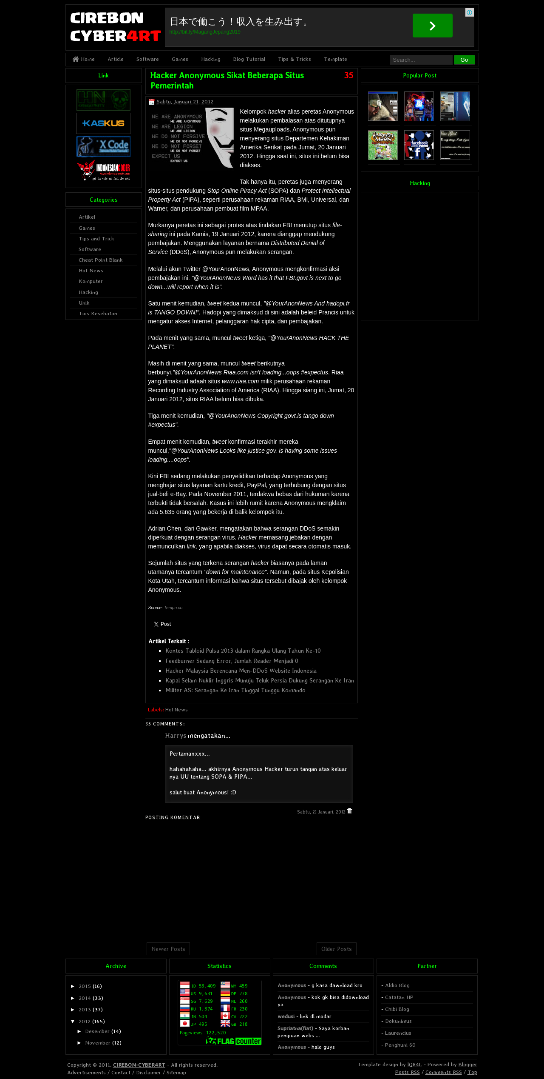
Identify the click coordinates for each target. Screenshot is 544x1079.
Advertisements (86, 1072)
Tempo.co (173, 607)
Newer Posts (168, 948)
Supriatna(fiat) (295, 1028)
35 (348, 75)
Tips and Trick (96, 238)
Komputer (91, 281)
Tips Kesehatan (98, 313)
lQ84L (415, 1064)
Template (335, 59)
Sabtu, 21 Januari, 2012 (322, 812)
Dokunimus (398, 1021)
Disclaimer (148, 1072)
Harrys (175, 735)
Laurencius (398, 1033)
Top (472, 1072)
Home (83, 59)
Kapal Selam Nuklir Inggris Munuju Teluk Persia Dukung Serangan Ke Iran (259, 680)
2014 (85, 998)
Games (180, 59)
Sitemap (176, 1072)
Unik (84, 303)
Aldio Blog (397, 985)
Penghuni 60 (400, 1045)
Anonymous (292, 985)
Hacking (211, 59)
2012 (85, 1021)
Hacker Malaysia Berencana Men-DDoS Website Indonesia (241, 670)
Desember (97, 1031)
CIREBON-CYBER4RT (139, 1065)
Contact (120, 1072)
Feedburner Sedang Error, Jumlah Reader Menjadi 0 (231, 660)
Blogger (468, 1064)
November (97, 1042)
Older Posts (336, 948)
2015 (85, 986)
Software (147, 59)
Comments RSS (443, 1072)
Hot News (176, 710)
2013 (85, 1009)
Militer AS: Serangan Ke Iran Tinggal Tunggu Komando (235, 690)
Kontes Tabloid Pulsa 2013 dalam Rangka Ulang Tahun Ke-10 (243, 650)
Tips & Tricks (294, 59)
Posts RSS (407, 1072)
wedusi (286, 1016)
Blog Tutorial (249, 59)
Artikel (87, 217)
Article (116, 59)
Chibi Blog (397, 1009)
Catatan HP (399, 997)
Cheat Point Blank (101, 260)
